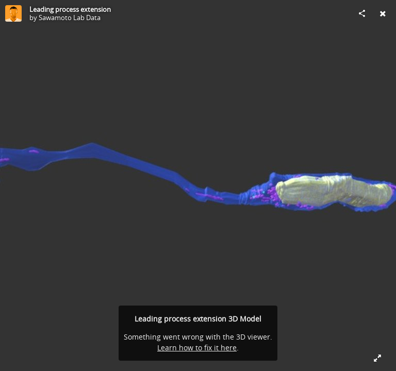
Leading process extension (70, 9)
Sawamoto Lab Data (70, 17)
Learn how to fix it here (197, 347)
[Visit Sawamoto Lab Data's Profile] (13, 13)
